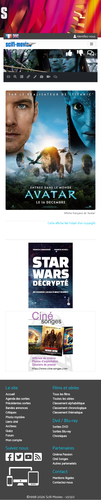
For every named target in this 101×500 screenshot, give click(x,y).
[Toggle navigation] (91, 44)
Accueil (10, 394)
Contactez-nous (63, 482)
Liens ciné (12, 421)
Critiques (11, 412)
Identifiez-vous (84, 36)
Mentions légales (63, 478)
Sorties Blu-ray (62, 431)
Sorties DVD (60, 427)
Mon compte (14, 440)
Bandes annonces (17, 408)
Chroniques (60, 436)
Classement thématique (68, 412)
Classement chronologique (69, 408)
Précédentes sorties (18, 403)
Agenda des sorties (18, 398)
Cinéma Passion (62, 454)
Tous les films (61, 394)
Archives (11, 426)
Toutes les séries (63, 398)
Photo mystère (15, 417)
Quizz (9, 431)
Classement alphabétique (69, 403)
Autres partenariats (64, 463)
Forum (10, 435)
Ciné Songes (60, 459)
